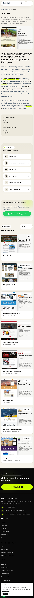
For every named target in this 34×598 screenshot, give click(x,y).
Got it (5, 594)
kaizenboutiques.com (9, 127)
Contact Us (4, 535)
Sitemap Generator (7, 552)
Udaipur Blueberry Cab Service (13, 458)
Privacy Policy (5, 567)
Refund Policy (5, 574)
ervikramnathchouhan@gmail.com (15, 510)
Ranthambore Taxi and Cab (12, 429)
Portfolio (8, 9)
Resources (4, 549)
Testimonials (5, 531)
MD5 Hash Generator (7, 556)
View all (26, 226)
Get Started (17, 487)
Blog (2, 546)
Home (2, 9)
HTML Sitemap (5, 580)
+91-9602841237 (10, 507)
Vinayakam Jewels (9, 285)
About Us (4, 525)
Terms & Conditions (7, 570)
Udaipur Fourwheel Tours (11, 313)
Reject (11, 594)
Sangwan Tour (8, 400)
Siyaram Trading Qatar (10, 342)
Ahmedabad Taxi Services (12, 371)
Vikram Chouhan (21, 89)
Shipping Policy (5, 577)
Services (3, 538)
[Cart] (26, 3)
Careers (3, 559)
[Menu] (30, 3)
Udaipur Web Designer (11, 79)
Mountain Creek (8, 256)
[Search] (21, 3)
